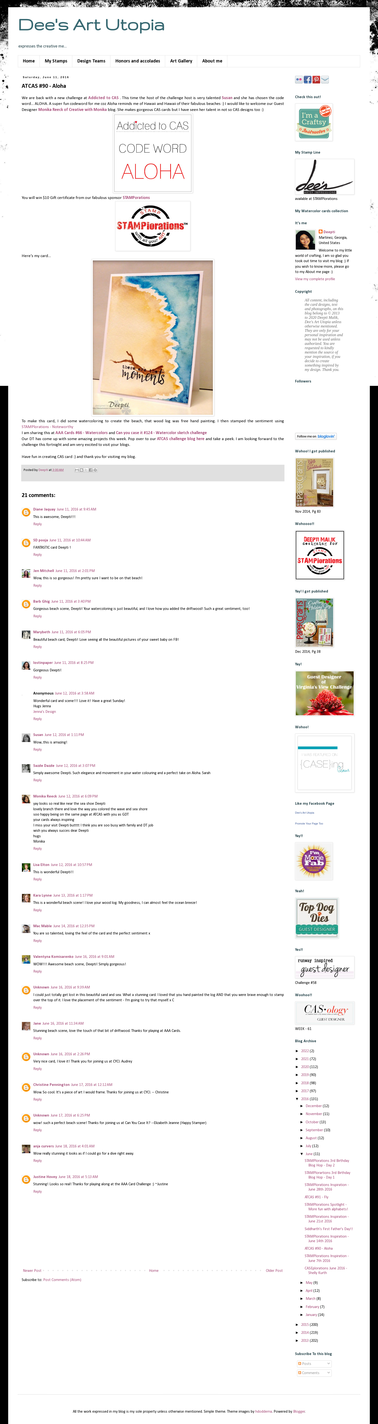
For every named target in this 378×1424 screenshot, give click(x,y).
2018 (305, 1083)
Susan (227, 98)
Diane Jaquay (44, 509)
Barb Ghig (41, 602)
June (310, 1154)
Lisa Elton (41, 865)
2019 (305, 1075)
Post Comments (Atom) (62, 1280)
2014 (305, 1333)
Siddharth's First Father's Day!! (329, 1229)
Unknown (41, 987)
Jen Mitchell (43, 571)
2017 (305, 1091)
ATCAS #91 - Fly (316, 1197)
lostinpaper (43, 663)
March (311, 1299)
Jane (37, 1024)
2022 (305, 1051)
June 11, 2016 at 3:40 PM (71, 602)
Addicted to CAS (104, 98)
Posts (304, 1364)
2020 (305, 1067)
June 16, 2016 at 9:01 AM (94, 957)
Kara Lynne (42, 896)
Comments (308, 1373)
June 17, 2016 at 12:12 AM (91, 1085)
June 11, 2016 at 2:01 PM (75, 571)
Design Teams (91, 61)
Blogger (299, 1412)
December (314, 1106)
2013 (305, 1341)
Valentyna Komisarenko (53, 957)
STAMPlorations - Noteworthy (47, 427)
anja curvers (43, 1146)
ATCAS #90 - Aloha (319, 1249)
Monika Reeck (45, 796)
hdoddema (263, 1412)
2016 (305, 1099)
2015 (305, 1325)
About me (212, 61)
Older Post (274, 1271)
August (312, 1138)
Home (29, 61)
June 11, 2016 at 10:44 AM (70, 540)
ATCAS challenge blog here (181, 439)
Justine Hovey (45, 1177)
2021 (305, 1059)
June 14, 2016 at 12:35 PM (73, 926)
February (313, 1307)
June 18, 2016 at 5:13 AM (78, 1177)
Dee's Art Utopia (91, 24)
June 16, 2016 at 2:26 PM (70, 1054)
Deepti (329, 232)
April (309, 1291)
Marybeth (41, 632)
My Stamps (56, 61)
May (309, 1283)
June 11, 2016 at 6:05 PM (71, 632)
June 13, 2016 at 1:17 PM (73, 896)
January (312, 1315)
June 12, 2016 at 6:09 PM (78, 796)
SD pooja (40, 540)
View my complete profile (315, 279)
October (313, 1122)
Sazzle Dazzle (43, 766)
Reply (37, 524)
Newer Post (32, 1271)
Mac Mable (42, 926)
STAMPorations (136, 198)
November (314, 1114)
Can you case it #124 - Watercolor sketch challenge (161, 433)
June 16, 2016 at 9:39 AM (70, 987)
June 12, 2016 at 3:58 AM (74, 693)
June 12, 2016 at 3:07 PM (75, 766)
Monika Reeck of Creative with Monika (72, 110)
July (309, 1146)
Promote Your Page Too (309, 823)
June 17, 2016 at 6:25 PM (70, 1115)
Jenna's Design (44, 712)
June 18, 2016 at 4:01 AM (74, 1146)
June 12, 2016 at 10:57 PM (71, 865)
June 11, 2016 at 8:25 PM (74, 663)
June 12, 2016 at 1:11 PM (64, 735)
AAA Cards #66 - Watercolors (81, 433)
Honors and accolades (137, 61)
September (315, 1130)
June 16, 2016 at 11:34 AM (63, 1024)
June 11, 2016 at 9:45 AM (76, 509)
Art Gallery (181, 61)
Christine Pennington (51, 1085)
